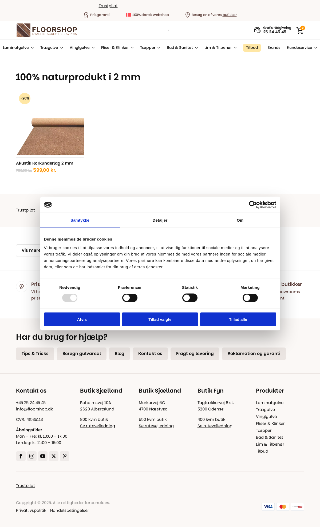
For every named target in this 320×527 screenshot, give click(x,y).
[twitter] (53, 456)
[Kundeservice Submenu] (314, 48)
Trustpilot (108, 5)
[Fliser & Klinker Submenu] (131, 48)
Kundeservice (299, 47)
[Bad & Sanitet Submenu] (195, 48)
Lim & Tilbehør (218, 47)
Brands (273, 47)
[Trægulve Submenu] (60, 48)
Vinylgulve (80, 47)
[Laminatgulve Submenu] (31, 48)
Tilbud (262, 451)
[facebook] (21, 456)
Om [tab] (240, 220)
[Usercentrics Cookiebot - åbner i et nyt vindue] (253, 205)
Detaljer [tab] (160, 220)
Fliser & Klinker (115, 47)
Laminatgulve (16, 47)
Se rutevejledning (97, 425)
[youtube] (43, 456)
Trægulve (49, 47)
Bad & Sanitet (180, 47)
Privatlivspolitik (31, 510)
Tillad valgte (159, 319)
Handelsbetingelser (69, 510)
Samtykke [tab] (79, 220)
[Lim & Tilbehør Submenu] (234, 48)
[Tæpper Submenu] (157, 48)
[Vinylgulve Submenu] (92, 48)
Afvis (82, 319)
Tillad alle (238, 319)
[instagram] (32, 456)
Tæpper (147, 47)
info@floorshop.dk (34, 409)
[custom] (64, 456)
